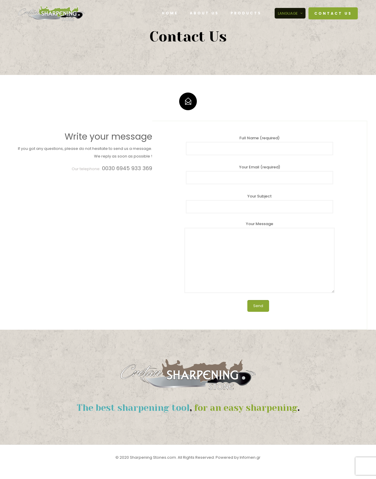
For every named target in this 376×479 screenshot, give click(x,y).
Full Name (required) (259, 145)
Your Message (259, 257)
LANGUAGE (290, 13)
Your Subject (259, 203)
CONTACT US (333, 13)
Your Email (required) (259, 174)
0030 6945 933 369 (127, 168)
